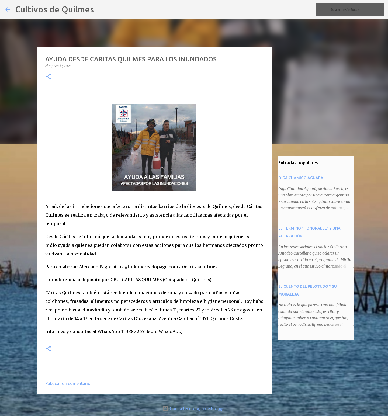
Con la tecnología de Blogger (194, 408)
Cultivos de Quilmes (54, 9)
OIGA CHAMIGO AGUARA (300, 178)
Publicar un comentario (68, 383)
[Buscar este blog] (355, 9)
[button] (48, 77)
